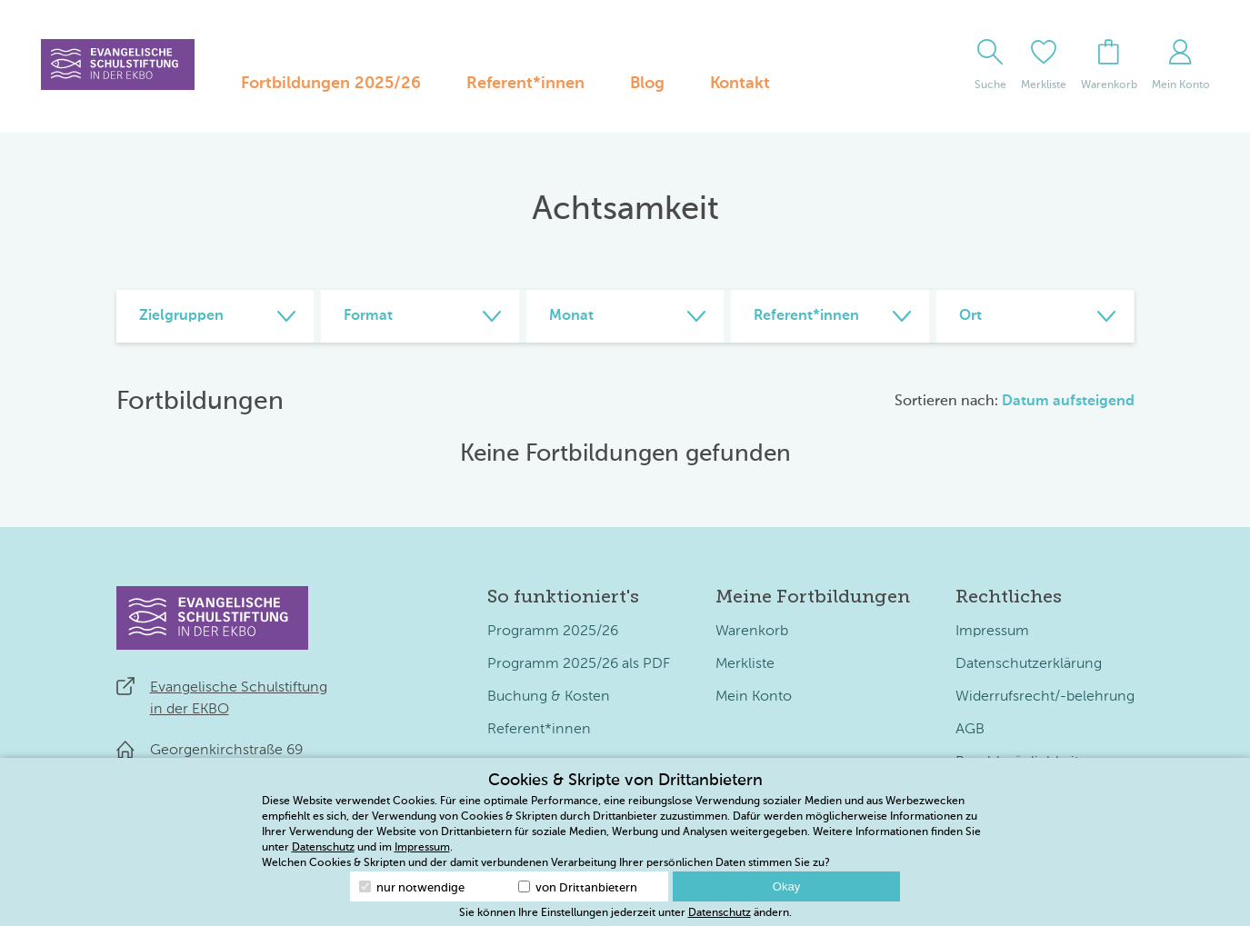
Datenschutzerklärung (1028, 664)
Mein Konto (753, 697)
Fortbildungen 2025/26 (331, 83)
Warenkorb (751, 631)
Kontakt (740, 83)
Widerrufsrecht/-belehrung (1045, 697)
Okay (786, 886)
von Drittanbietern (577, 887)
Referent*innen (525, 83)
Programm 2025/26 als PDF (578, 664)
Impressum (992, 631)
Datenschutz (323, 847)
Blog (647, 83)
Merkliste (745, 664)
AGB (970, 729)
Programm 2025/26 (552, 631)
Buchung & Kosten (548, 697)
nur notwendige (412, 887)
